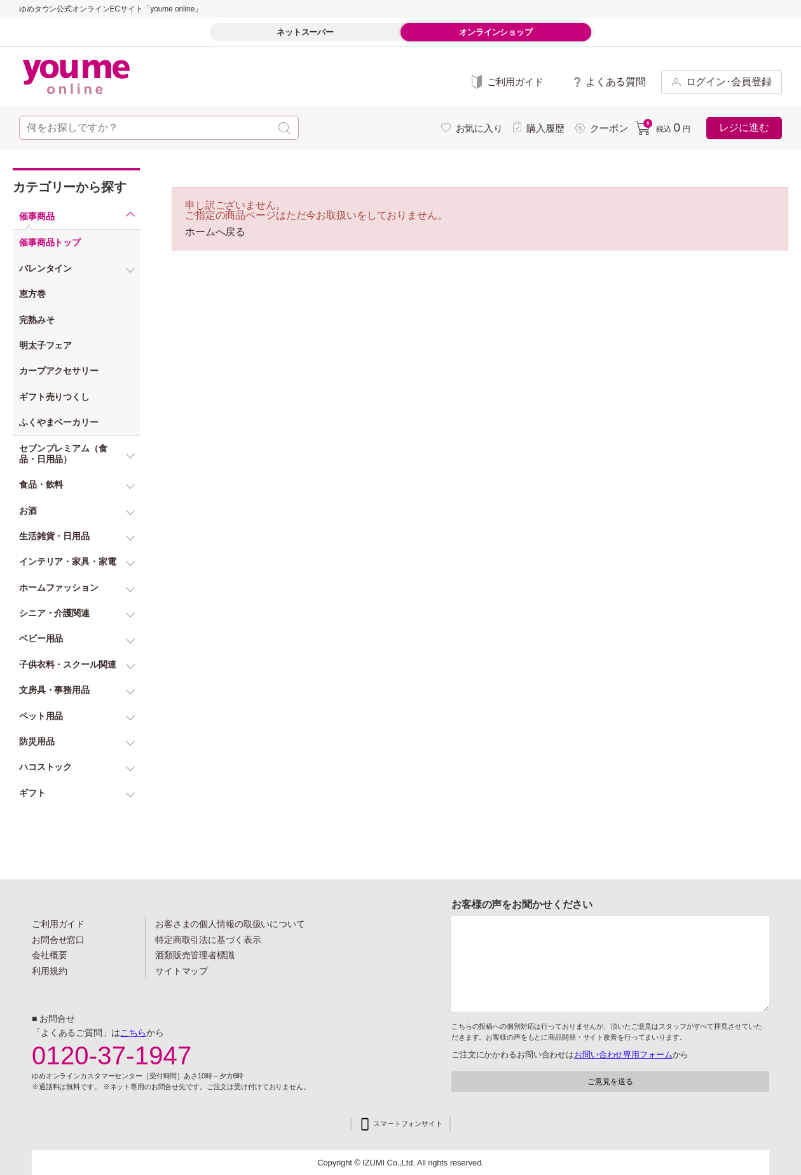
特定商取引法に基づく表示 (208, 940)
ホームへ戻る (215, 232)
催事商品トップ (50, 242)
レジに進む (744, 127)
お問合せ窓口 (58, 940)
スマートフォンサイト (407, 1123)
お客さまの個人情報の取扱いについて (230, 924)
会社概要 (49, 955)
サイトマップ (181, 971)
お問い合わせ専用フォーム (623, 1054)
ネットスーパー (305, 32)
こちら (133, 1032)
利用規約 (49, 971)
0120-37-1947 (112, 1055)
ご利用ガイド (58, 924)
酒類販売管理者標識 (195, 955)
